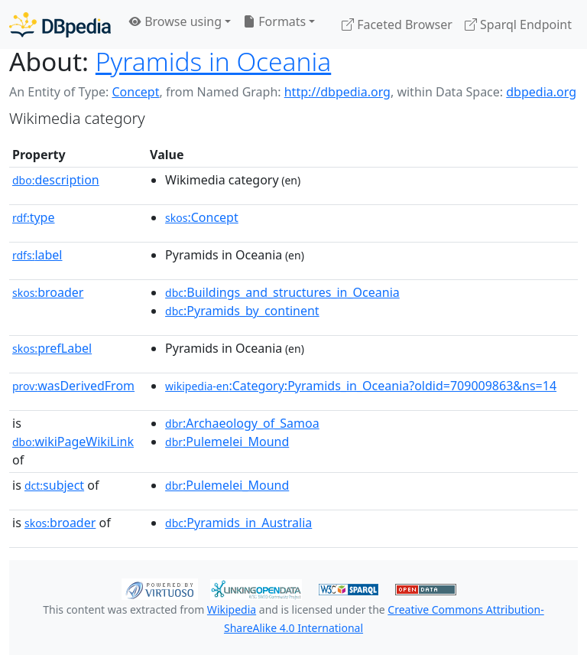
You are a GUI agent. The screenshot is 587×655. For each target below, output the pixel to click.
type (33, 217)
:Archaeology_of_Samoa (242, 423)
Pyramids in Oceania (213, 61)
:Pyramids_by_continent (242, 310)
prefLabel (52, 348)
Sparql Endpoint (518, 24)
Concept (135, 91)
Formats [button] (274, 21)
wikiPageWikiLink (73, 441)
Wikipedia (231, 609)
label (37, 254)
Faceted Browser (397, 24)
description (55, 179)
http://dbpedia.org (337, 91)
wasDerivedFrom (73, 385)
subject (54, 485)
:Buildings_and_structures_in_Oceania (282, 292)
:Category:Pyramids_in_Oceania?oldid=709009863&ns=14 (360, 385)
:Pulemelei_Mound (227, 441)
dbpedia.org (541, 91)
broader (47, 292)
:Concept (201, 217)
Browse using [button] (175, 21)
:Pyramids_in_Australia (238, 522)
